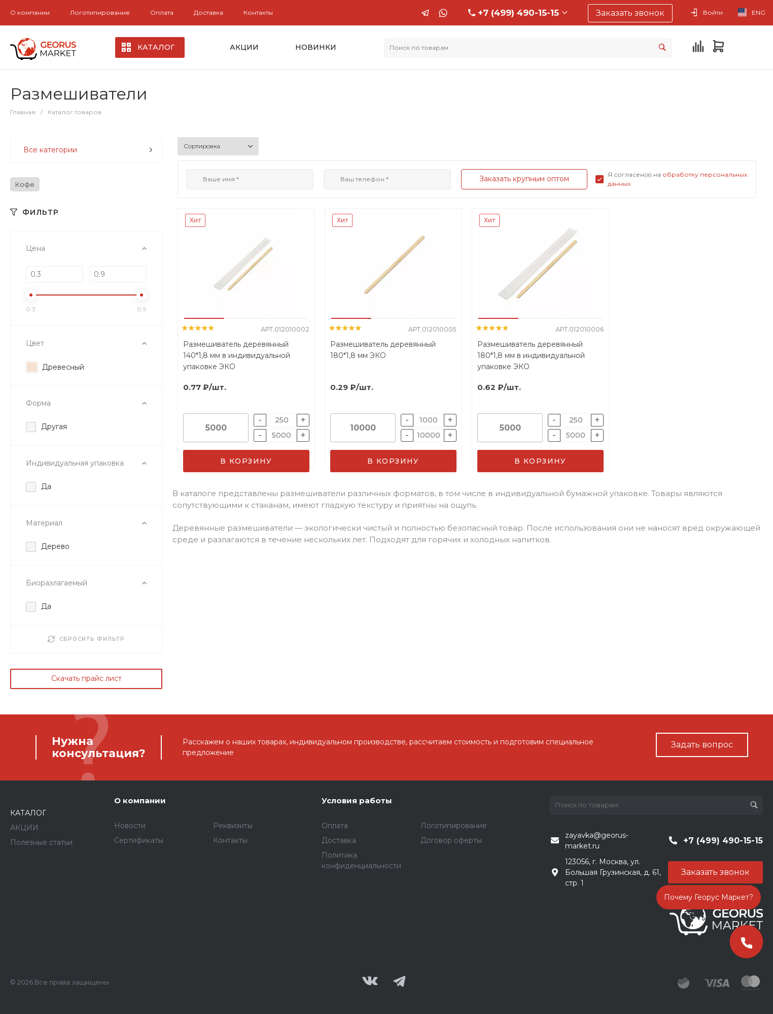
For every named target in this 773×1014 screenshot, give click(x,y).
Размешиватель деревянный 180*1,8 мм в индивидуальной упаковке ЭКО (531, 355)
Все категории (88, 149)
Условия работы (357, 800)
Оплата (161, 12)
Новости (130, 825)
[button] (204, 318)
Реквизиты (233, 825)
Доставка (208, 12)
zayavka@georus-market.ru (596, 841)
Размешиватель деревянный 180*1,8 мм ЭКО (383, 350)
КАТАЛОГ (28, 812)
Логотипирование (100, 12)
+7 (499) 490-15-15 (518, 12)
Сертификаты (138, 840)
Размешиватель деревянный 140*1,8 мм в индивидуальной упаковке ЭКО (236, 355)
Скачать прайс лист (86, 678)
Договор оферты (451, 840)
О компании (30, 12)
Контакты (258, 12)
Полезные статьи (41, 842)
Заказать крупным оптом (524, 178)
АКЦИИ (24, 827)
